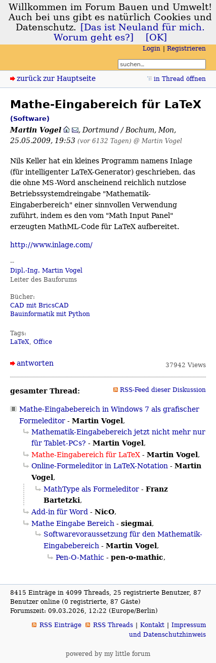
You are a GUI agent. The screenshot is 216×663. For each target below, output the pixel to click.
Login (151, 48)
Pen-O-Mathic (80, 557)
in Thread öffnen (180, 78)
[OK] (156, 37)
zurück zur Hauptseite (56, 78)
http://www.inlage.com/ (51, 245)
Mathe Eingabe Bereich (72, 523)
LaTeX (19, 341)
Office (42, 341)
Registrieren (186, 48)
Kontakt (152, 625)
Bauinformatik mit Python (50, 314)
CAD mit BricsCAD (39, 305)
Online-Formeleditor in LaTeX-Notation (99, 466)
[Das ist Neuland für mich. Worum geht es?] (129, 32)
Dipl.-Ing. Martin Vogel (46, 270)
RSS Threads (113, 625)
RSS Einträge (60, 625)
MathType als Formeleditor (91, 489)
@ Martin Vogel (158, 141)
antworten (35, 363)
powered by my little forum (108, 653)
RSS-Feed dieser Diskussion (163, 389)
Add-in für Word (59, 512)
